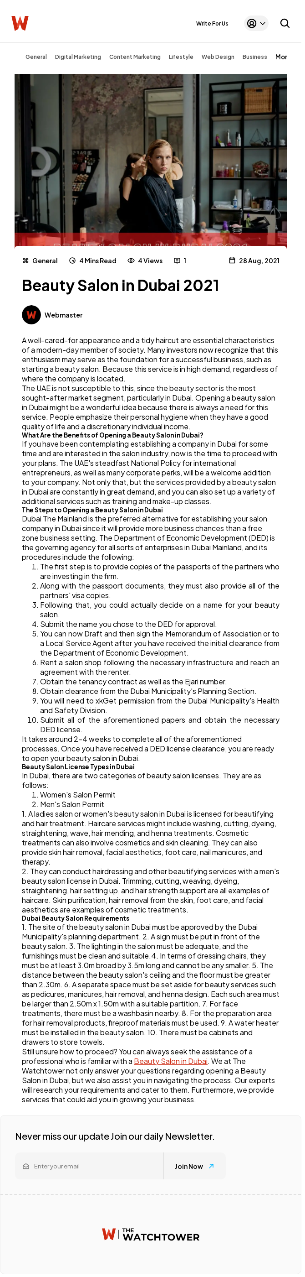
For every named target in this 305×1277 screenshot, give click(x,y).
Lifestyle (181, 56)
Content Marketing (135, 56)
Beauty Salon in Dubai (171, 1061)
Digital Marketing (78, 56)
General (36, 56)
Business (255, 56)
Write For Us (212, 23)
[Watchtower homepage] (151, 1234)
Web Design (218, 56)
